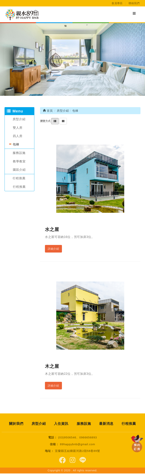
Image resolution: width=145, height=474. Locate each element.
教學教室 (19, 161)
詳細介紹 (53, 248)
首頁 (48, 110)
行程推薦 (19, 178)
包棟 (16, 144)
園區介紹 (19, 169)
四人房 (17, 136)
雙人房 (17, 127)
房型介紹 (19, 119)
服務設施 (19, 152)
